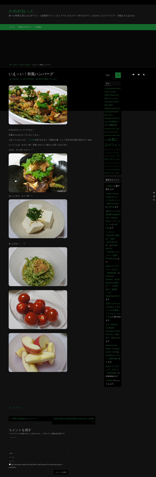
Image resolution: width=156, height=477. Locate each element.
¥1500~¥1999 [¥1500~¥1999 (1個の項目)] (111, 135)
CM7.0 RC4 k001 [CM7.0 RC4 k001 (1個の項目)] (113, 98)
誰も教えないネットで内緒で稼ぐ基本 (112, 365)
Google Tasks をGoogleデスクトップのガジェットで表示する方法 (113, 200)
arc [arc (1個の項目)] (105, 88)
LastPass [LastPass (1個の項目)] (113, 129)
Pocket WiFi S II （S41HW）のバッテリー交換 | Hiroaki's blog (113, 258)
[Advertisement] (78, 47)
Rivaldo (109, 348)
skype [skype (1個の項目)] (117, 129)
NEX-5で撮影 (25, 65)
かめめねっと (21, 11)
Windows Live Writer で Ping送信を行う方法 (113, 355)
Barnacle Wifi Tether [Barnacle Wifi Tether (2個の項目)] (114, 89)
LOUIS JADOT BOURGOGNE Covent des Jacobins (73, 420)
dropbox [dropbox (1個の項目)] (107, 122)
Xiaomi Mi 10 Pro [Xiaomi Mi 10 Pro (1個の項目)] (109, 132)
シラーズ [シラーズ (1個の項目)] (108, 153)
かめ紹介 (109, 186)
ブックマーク (17, 408)
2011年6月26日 (30, 79)
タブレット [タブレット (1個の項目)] (114, 156)
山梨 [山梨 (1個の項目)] (118, 169)
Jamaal (113, 207)
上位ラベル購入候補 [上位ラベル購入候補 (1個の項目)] (111, 169)
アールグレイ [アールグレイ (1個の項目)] (108, 149)
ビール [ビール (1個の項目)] (108, 163)
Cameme (15, 79)
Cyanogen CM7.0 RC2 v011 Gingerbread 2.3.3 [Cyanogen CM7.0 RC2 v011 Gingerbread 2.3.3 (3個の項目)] (112, 115)
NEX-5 (16, 65)
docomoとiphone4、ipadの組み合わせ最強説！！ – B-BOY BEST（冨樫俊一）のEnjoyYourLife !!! (113, 292)
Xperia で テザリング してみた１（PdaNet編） (113, 276)
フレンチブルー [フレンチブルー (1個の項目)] (115, 163)
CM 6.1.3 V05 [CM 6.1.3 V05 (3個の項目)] (110, 92)
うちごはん (55, 79)
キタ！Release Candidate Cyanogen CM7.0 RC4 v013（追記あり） (113, 338)
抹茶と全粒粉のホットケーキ (23, 418)
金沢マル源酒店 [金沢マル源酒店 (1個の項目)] (115, 173)
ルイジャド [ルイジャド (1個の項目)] (112, 166)
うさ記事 (30, 140)
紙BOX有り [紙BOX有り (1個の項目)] (108, 173)
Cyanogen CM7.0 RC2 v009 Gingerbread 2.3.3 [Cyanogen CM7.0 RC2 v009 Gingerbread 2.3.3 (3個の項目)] (112, 105)
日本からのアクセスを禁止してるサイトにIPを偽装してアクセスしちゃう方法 (112, 317)
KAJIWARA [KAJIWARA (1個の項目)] (107, 129)
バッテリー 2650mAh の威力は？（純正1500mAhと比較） (113, 245)
